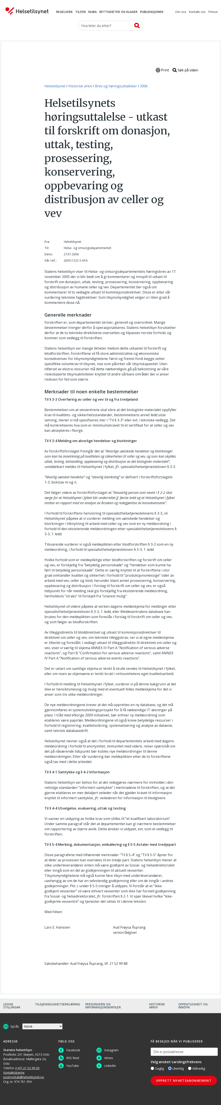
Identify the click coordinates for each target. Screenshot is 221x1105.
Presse (213, 12)
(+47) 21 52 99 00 (27, 1068)
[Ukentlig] (170, 1068)
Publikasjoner (151, 12)
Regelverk (64, 12)
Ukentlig (176, 1068)
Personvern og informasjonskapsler (103, 1005)
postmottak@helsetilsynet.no (23, 1077)
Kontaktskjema (13, 1072)
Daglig (157, 1068)
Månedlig (196, 1068)
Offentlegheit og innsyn (193, 1005)
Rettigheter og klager (118, 12)
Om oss (180, 12)
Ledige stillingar (11, 1005)
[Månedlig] (189, 1068)
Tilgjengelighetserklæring (57, 1004)
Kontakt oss (197, 12)
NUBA (92, 12)
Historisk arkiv (157, 1005)
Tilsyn (80, 12)
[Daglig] (152, 1068)
